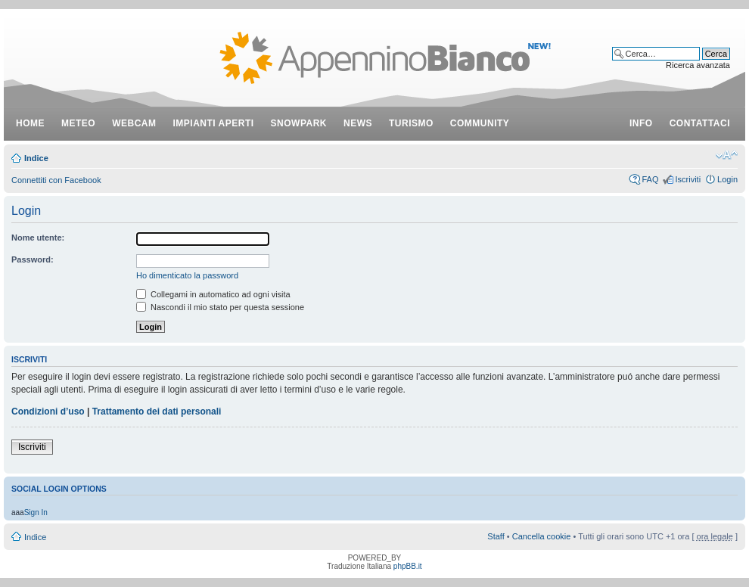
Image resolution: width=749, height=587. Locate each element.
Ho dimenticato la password (187, 275)
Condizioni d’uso (48, 411)
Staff (495, 536)
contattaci (700, 123)
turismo (411, 123)
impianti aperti (213, 123)
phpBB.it (407, 566)
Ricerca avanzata (698, 65)
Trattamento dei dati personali (157, 411)
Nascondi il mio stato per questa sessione (220, 307)
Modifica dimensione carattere (727, 155)
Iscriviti (688, 179)
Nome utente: (37, 237)
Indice (36, 158)
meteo (78, 123)
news (357, 123)
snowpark (299, 123)
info (641, 123)
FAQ (650, 179)
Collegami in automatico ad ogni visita (213, 294)
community (480, 123)
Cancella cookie (541, 536)
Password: (32, 259)
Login (727, 179)
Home (30, 123)
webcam (134, 123)
